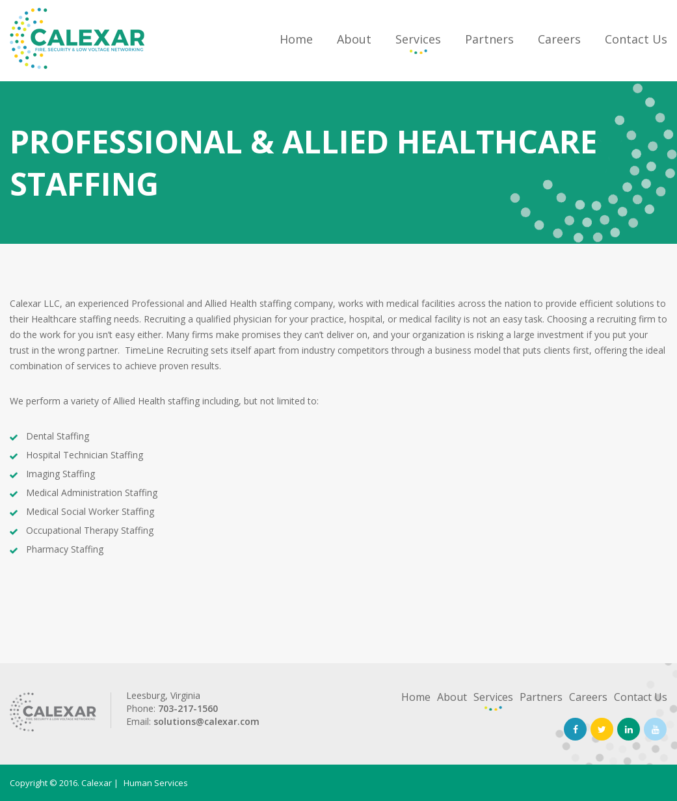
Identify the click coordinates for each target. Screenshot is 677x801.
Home (296, 39)
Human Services (156, 783)
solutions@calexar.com (206, 721)
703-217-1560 (188, 708)
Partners (489, 39)
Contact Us (636, 39)
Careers (559, 39)
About (354, 39)
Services (418, 39)
